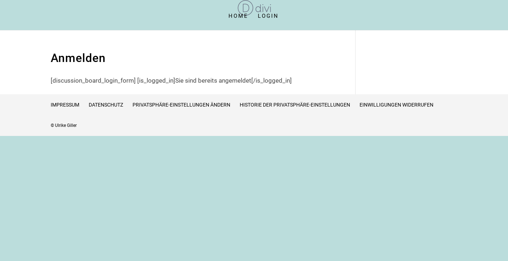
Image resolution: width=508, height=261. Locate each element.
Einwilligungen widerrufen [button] (396, 105)
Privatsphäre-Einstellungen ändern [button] (181, 105)
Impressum (65, 105)
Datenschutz (106, 105)
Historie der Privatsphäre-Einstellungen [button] (295, 105)
